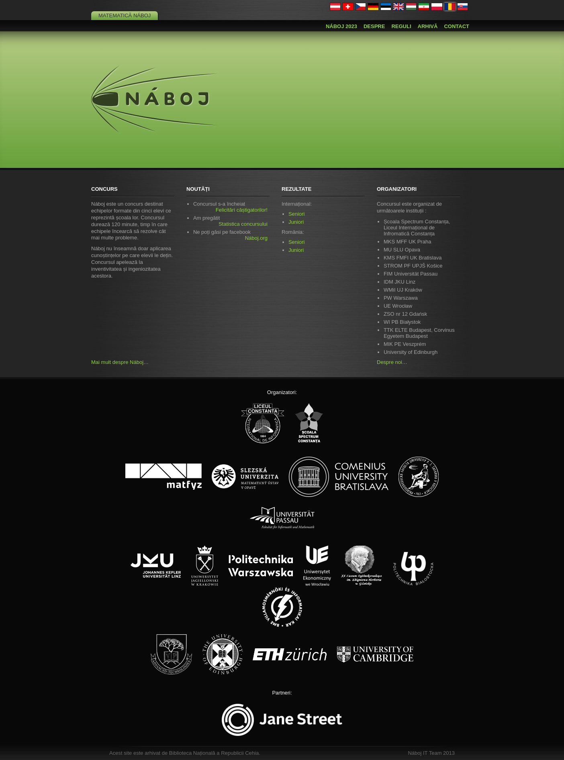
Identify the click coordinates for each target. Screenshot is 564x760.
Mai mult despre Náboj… (120, 362)
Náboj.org (256, 238)
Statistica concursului (243, 224)
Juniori (296, 222)
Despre (374, 26)
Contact (456, 26)
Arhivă (428, 26)
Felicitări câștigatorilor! (242, 210)
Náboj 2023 (341, 26)
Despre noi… (392, 362)
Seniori (296, 214)
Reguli (401, 26)
